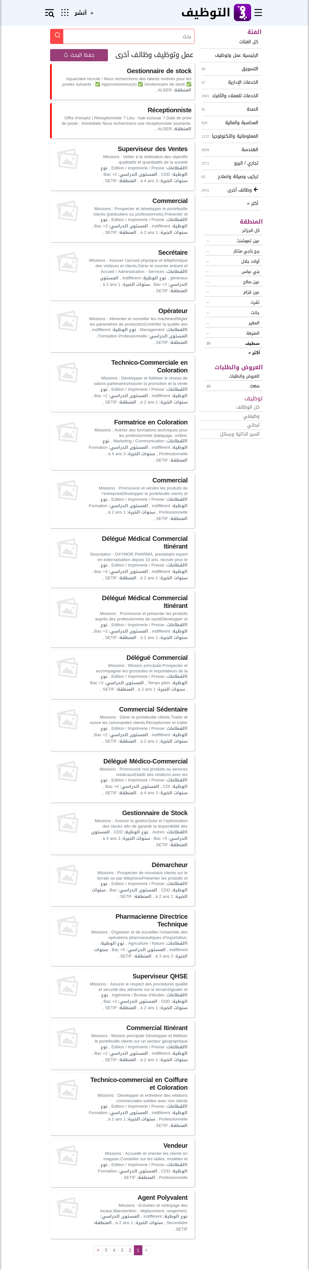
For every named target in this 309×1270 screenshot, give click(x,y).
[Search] (128, 36)
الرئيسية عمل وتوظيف (236, 55)
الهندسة (230, 149)
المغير (233, 323)
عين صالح (233, 282)
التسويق (230, 68)
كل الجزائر (251, 230)
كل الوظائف (248, 407)
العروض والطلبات (244, 376)
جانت (233, 313)
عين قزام (233, 292)
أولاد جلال (233, 261)
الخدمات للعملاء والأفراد (230, 95)
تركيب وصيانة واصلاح (230, 176)
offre (233, 386)
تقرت (233, 302)
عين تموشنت (233, 241)
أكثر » (252, 203)
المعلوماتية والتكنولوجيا (230, 136)
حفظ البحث (79, 55)
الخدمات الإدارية (230, 82)
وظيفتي (251, 416)
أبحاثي (253, 425)
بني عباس (233, 272)
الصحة (230, 109)
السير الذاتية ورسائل (240, 434)
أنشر (85, 13)
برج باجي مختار (233, 251)
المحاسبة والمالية (230, 122)
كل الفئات (248, 42)
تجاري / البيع (230, 163)
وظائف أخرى (230, 190)
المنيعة (233, 333)
